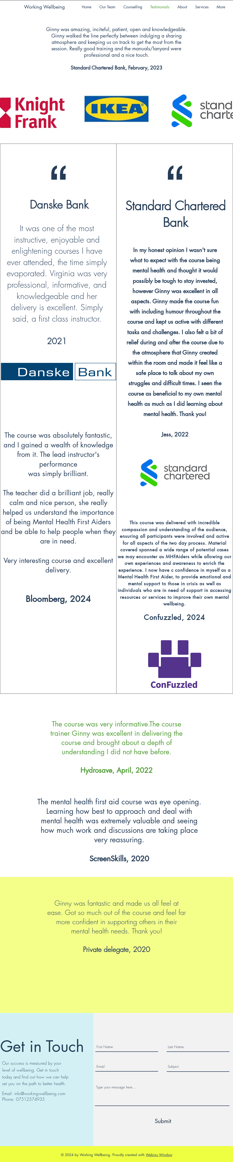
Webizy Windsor (159, 1155)
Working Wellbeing (44, 7)
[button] (202, 7)
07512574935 (30, 1099)
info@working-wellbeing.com (39, 1093)
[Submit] (163, 1121)
